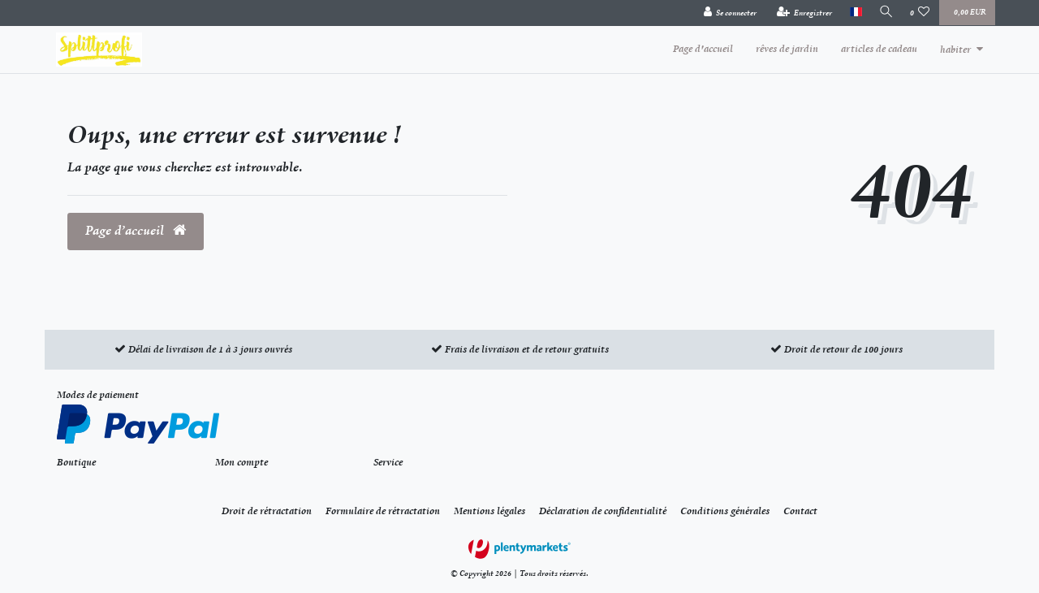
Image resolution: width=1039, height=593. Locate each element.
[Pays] (853, 12)
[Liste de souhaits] (920, 13)
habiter (955, 49)
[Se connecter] (727, 13)
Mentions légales (489, 510)
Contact (800, 510)
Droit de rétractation (267, 510)
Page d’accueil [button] (135, 231)
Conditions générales (725, 510)
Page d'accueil (703, 48)
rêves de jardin (787, 48)
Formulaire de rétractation (382, 510)
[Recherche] (885, 12)
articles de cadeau (879, 48)
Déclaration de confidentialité (602, 510)
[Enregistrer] (802, 13)
